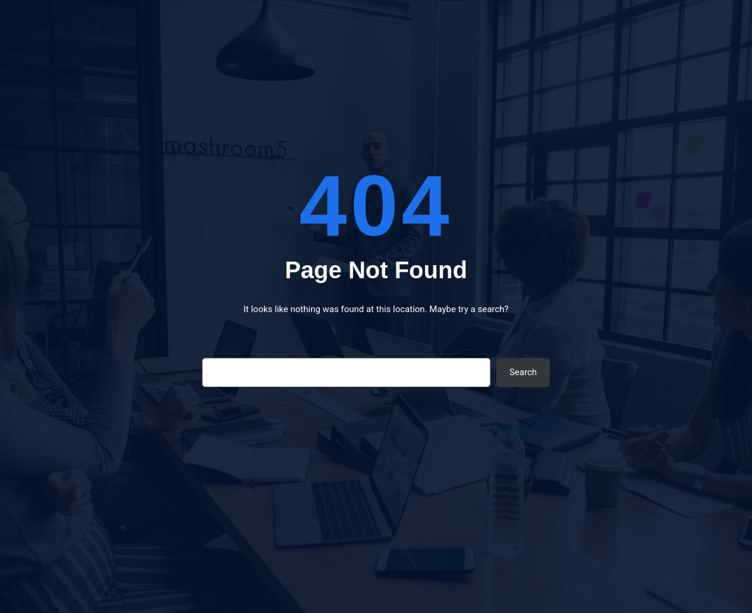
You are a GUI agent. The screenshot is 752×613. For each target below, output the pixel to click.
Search (523, 372)
